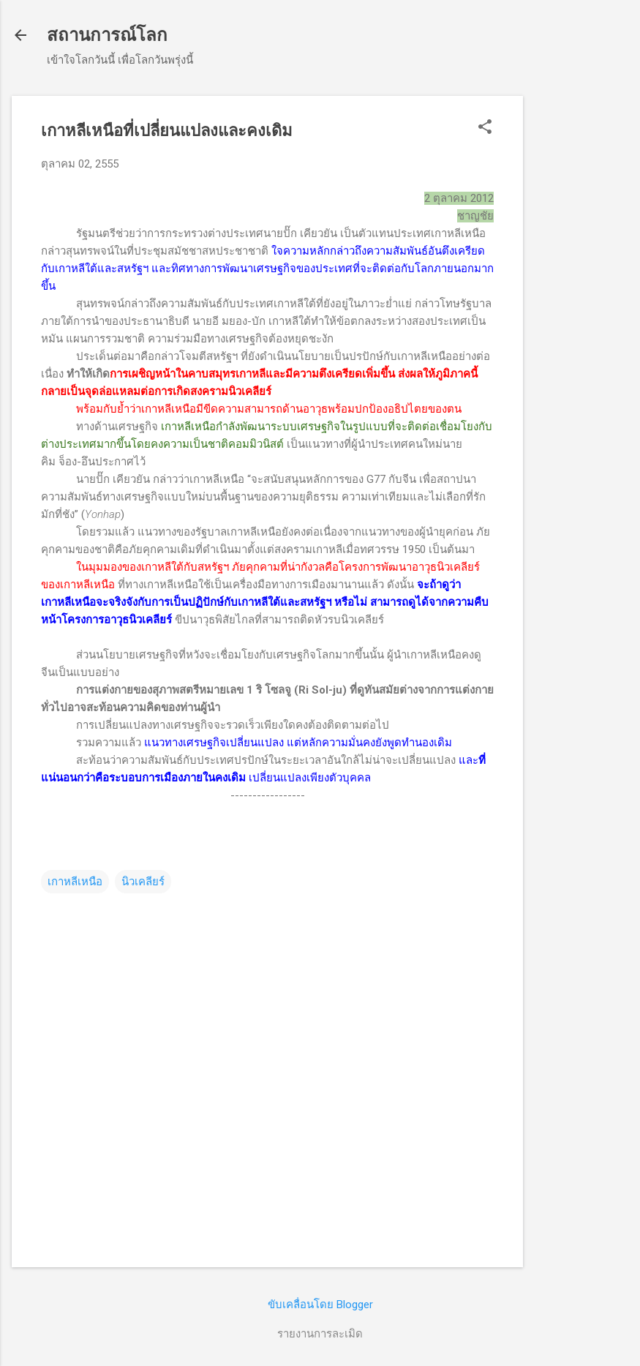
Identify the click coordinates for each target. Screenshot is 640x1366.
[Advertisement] (581, 315)
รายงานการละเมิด (320, 1333)
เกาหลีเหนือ (75, 881)
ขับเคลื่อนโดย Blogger (320, 1304)
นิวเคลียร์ (143, 881)
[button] (485, 128)
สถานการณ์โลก (107, 35)
